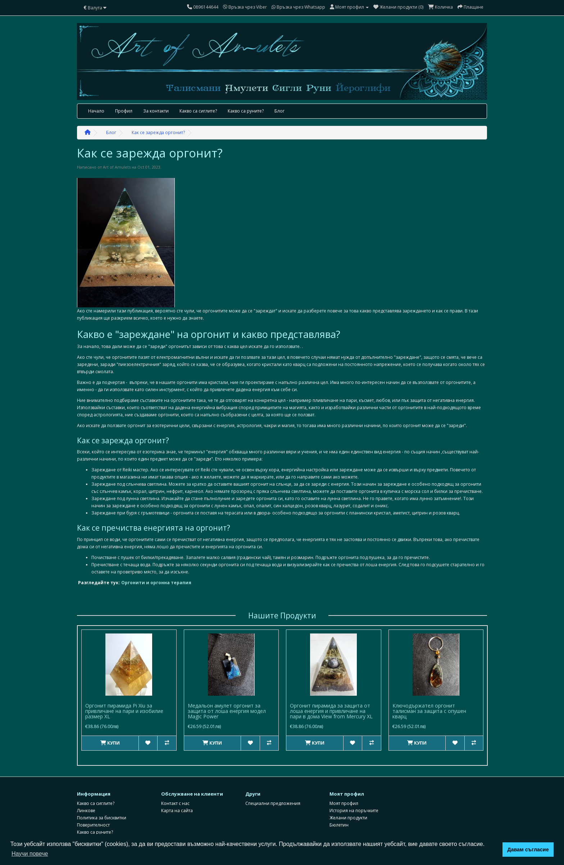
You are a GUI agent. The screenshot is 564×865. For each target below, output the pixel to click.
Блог (279, 111)
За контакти (156, 111)
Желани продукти (348, 814)
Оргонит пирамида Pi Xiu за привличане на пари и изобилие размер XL (124, 711)
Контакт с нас (175, 800)
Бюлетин (339, 821)
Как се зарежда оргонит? (158, 132)
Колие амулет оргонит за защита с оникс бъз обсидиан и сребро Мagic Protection (333, 711)
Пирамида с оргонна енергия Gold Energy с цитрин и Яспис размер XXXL (229, 711)
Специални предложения (272, 800)
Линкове (86, 807)
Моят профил (343, 800)
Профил (123, 111)
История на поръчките (353, 807)
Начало (96, 111)
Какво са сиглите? (198, 111)
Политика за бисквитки (101, 814)
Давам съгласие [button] (528, 849)
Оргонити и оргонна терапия (156, 583)
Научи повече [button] (30, 854)
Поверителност (93, 821)
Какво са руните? (246, 111)
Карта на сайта (177, 807)
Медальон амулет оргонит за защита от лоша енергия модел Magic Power (431, 711)
